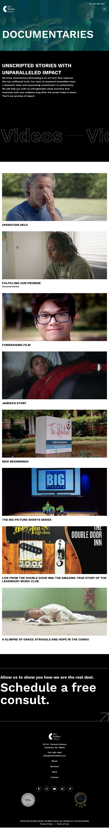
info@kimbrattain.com (54, 755)
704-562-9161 (97, 4)
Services (54, 766)
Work (54, 772)
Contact (55, 777)
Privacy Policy (46, 824)
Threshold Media (81, 821)
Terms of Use (63, 824)
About (54, 761)
